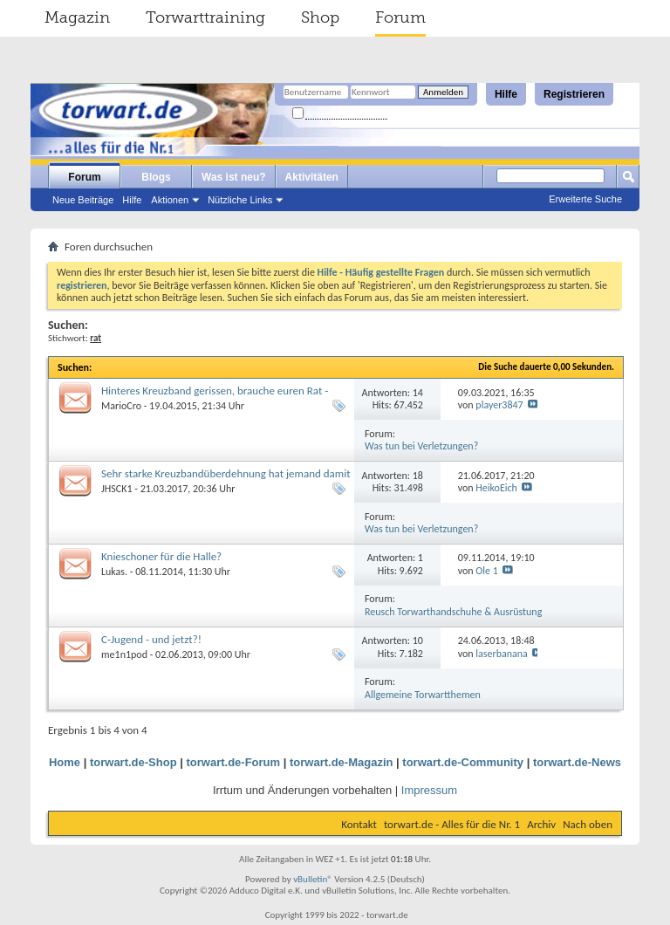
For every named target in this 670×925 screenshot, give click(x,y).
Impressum (429, 790)
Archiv (541, 824)
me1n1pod (124, 654)
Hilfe (506, 94)
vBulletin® (312, 879)
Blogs (155, 177)
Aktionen (169, 200)
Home (64, 762)
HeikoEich (496, 488)
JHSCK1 (117, 489)
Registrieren (574, 94)
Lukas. (114, 571)
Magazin (77, 17)
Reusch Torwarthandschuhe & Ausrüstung (453, 612)
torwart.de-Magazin (341, 762)
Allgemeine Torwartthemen (423, 695)
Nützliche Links (240, 200)
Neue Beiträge (82, 200)
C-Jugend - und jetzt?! (151, 639)
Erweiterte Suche (585, 199)
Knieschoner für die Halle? (161, 556)
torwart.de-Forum (234, 762)
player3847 (499, 405)
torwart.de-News (577, 762)
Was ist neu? (234, 177)
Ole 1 (486, 571)
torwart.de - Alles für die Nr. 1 (452, 824)
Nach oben (587, 824)
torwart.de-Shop (133, 762)
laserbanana (501, 654)
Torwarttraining (205, 17)
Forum (400, 17)
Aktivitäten (311, 177)
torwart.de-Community (462, 762)
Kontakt (359, 824)
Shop (320, 17)
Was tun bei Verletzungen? (421, 446)
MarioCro (121, 406)
